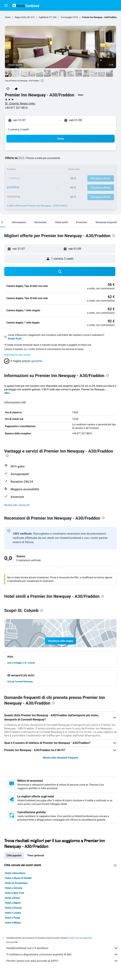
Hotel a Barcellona (15, 873)
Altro (7, 393)
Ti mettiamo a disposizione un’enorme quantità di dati (62, 954)
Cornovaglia (66, 17)
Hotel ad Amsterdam (16, 883)
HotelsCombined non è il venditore (62, 948)
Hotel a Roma (12, 897)
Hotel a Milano (13, 922)
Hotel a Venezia (13, 888)
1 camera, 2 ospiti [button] (18, 129)
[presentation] (42, 80)
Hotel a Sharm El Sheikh (18, 878)
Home (8, 17)
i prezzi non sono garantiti (80, 937)
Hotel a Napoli (13, 902)
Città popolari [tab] (14, 855)
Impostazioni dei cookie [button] (17, 354)
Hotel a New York (14, 893)
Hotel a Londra (13, 912)
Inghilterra (43, 17)
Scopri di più (15, 338)
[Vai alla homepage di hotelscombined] (26, 5)
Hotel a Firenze (13, 907)
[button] (6, 5)
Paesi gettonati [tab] (36, 855)
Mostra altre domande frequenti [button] (60, 757)
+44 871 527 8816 (16, 107)
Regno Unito (20, 17)
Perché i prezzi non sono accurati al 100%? (62, 961)
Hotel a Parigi (12, 917)
